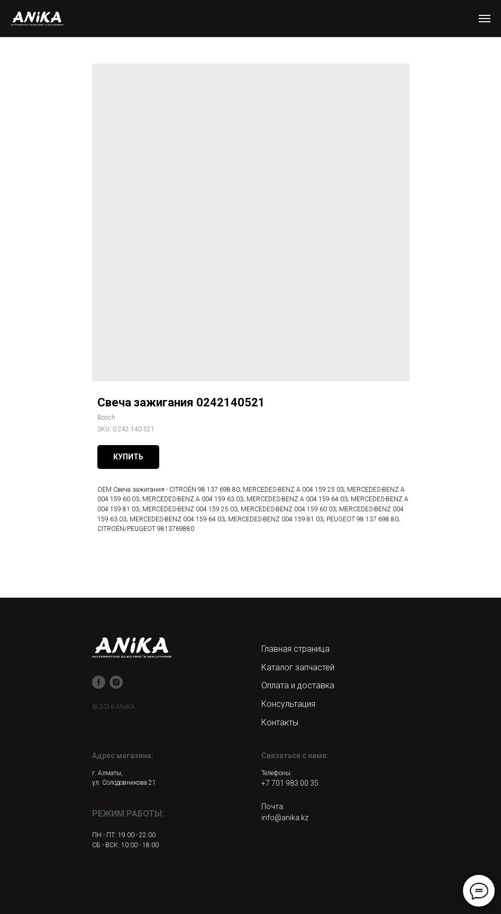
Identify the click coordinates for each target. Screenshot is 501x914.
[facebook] (98, 682)
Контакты (279, 722)
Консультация (288, 704)
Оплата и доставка (297, 685)
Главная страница (295, 649)
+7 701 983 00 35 (289, 783)
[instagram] (116, 682)
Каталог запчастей (297, 667)
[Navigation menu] (484, 18)
